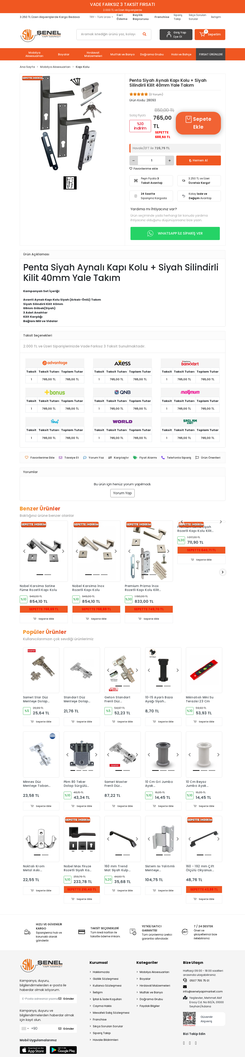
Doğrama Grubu (151, 1000)
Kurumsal (99, 963)
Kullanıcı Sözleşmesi (107, 986)
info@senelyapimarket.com (203, 990)
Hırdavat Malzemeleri (155, 986)
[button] (210, 34)
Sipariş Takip (178, 17)
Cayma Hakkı (102, 1007)
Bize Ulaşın (193, 963)
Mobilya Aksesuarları (154, 973)
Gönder (66, 999)
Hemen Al (198, 160)
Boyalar (145, 980)
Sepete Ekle (198, 123)
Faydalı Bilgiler (150, 1007)
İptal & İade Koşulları (107, 1000)
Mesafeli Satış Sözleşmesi (111, 1013)
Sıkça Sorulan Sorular (197, 17)
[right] (225, 572)
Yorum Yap (122, 493)
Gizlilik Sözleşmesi (105, 980)
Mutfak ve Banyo (151, 993)
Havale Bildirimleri (105, 1041)
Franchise (100, 1020)
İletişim (216, 17)
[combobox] (25, 1029)
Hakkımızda (101, 973)
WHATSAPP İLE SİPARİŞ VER (175, 233)
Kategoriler (147, 963)
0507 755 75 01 (196, 981)
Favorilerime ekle (143, 169)
